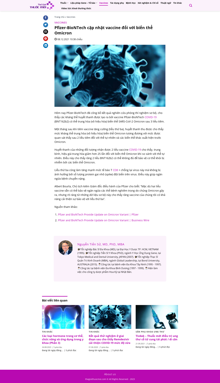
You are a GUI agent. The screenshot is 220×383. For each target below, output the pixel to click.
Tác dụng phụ (117, 2)
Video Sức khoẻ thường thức (76, 8)
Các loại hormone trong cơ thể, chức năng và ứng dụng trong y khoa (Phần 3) (62, 339)
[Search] (190, 5)
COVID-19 (151, 117)
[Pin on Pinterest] (45, 38)
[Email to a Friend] (45, 31)
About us (110, 374)
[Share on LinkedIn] (45, 45)
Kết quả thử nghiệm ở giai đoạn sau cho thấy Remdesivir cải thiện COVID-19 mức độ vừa (109, 339)
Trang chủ (59, 17)
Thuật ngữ (166, 2)
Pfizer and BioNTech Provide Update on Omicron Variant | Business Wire (103, 220)
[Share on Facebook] (45, 17)
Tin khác (177, 2)
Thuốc (64, 2)
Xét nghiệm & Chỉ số (148, 2)
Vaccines (103, 2)
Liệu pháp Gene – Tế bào (83, 2)
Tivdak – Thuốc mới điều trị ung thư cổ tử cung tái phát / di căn (157, 337)
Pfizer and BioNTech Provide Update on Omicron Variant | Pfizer (98, 214)
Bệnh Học (131, 2)
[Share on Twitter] (45, 24)
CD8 (115, 170)
